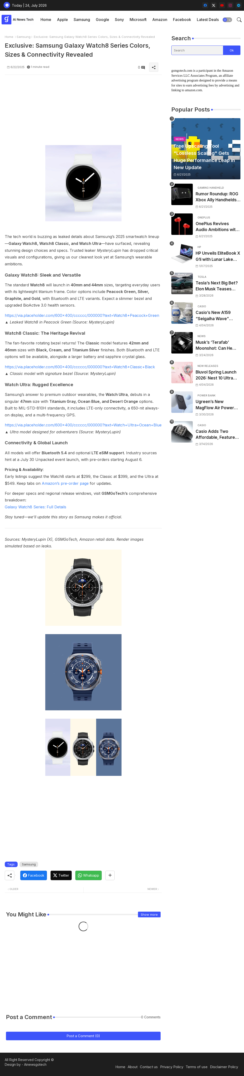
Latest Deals (208, 19)
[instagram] (230, 5)
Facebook (182, 19)
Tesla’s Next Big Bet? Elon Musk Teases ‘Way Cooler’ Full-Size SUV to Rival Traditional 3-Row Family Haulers (217, 286)
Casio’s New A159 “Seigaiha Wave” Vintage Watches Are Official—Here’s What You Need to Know (217, 316)
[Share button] (110, 875)
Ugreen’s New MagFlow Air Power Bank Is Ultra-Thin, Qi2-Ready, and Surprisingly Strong (215, 405)
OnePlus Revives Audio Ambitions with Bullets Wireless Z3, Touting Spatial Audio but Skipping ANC (217, 227)
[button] (227, 19)
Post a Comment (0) (83, 1036)
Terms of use (197, 1067)
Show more (149, 914)
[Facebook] (33, 875)
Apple (62, 19)
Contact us (149, 1067)
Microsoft (138, 19)
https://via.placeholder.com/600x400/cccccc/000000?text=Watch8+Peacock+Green (82, 315)
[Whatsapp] (88, 875)
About (132, 1067)
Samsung (82, 19)
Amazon (159, 19)
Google (102, 19)
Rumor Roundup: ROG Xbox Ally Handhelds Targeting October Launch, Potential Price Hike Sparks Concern (217, 197)
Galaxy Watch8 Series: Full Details (35, 507)
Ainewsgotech (35, 1064)
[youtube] (222, 5)
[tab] (46, 20)
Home (46, 19)
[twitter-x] (214, 5)
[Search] (197, 50)
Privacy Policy (171, 1067)
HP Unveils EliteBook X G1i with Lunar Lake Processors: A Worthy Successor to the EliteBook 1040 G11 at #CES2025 (218, 257)
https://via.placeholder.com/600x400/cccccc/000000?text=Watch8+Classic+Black (80, 366)
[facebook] (205, 5)
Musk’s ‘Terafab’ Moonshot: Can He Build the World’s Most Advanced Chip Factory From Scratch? (218, 346)
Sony (119, 19)
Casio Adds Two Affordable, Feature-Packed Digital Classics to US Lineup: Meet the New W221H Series (217, 435)
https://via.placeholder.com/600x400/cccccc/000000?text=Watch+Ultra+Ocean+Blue (83, 425)
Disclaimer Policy (224, 1067)
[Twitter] (61, 875)
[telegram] (239, 5)
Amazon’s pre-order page (65, 483)
